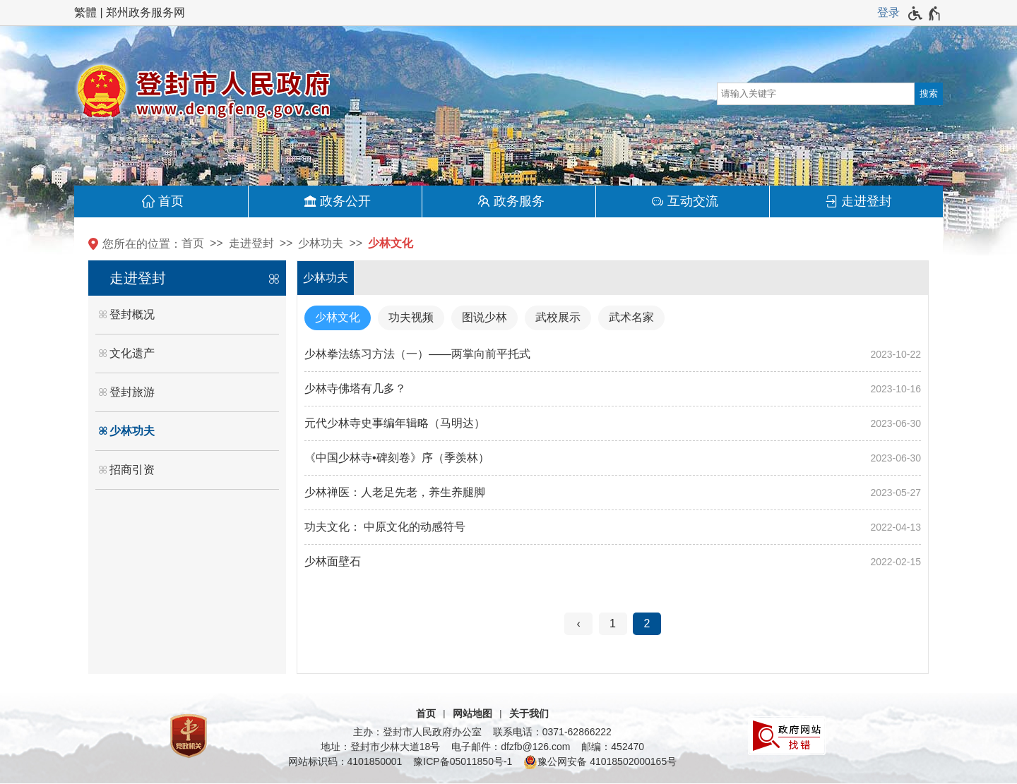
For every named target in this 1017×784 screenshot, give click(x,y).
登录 (888, 12)
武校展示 (558, 317)
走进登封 (866, 201)
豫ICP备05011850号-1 (462, 761)
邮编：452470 (612, 746)
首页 (171, 201)
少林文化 (390, 243)
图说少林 (484, 317)
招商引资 (132, 470)
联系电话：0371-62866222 (552, 731)
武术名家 (631, 317)
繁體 (85, 12)
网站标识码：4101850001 (345, 761)
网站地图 (472, 713)
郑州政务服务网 (145, 12)
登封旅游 (132, 392)
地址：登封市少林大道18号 (381, 746)
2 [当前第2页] (647, 623)
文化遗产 (132, 353)
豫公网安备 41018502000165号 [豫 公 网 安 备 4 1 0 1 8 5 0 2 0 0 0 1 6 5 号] (600, 762)
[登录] (888, 12)
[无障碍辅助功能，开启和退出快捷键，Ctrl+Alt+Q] (925, 13)
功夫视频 (411, 317)
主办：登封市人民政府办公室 (417, 731)
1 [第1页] (612, 623)
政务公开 (345, 201)
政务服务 (519, 201)
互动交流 (692, 201)
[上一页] (578, 624)
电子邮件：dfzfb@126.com (510, 746)
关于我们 (529, 713)
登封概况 (132, 314)
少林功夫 (320, 243)
